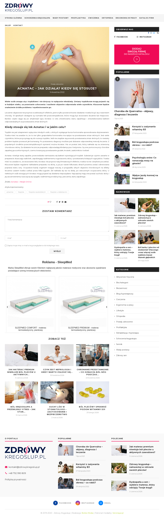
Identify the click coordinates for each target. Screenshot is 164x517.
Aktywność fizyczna (125, 277)
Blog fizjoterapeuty (124, 294)
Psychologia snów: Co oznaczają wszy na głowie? (144, 160)
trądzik (21, 192)
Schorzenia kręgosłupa (37, 18)
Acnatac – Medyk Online (21, 182)
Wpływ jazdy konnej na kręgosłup (145, 176)
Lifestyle (120, 310)
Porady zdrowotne (57, 84)
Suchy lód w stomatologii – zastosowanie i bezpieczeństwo (57, 411)
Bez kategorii (122, 282)
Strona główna (13, 18)
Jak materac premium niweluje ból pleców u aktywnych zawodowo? (124, 219)
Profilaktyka (78, 18)
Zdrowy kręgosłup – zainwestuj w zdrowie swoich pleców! (147, 219)
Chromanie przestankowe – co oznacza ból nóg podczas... (93, 372)
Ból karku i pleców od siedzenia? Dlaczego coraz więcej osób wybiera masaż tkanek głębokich (148, 252)
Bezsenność (121, 288)
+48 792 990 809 (17, 473)
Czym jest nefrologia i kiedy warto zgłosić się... (57, 370)
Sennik (119, 344)
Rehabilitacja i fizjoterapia (127, 333)
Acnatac (10, 192)
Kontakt (18, 25)
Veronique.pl (118, 513)
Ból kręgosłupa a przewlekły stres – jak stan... (21, 409)
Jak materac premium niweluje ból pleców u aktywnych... (21, 372)
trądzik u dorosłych (58, 192)
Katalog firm (146, 18)
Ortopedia (107, 18)
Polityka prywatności (15, 479)
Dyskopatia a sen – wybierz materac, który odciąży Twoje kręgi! (124, 251)
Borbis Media (87, 513)
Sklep (8, 25)
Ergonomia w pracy (126, 18)
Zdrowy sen (121, 355)
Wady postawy (61, 18)
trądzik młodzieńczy (37, 192)
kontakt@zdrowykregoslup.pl (24, 467)
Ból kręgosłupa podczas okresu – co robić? (145, 143)
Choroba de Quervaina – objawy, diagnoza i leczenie (133, 113)
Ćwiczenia (93, 18)
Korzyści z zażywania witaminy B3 (144, 128)
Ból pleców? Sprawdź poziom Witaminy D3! (92, 408)
